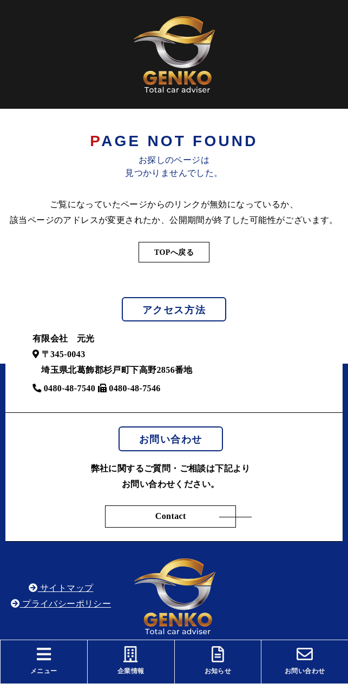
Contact (170, 516)
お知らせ (218, 660)
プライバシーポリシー (61, 603)
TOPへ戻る (174, 252)
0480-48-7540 (63, 388)
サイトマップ (61, 588)
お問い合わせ (304, 660)
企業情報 (131, 660)
